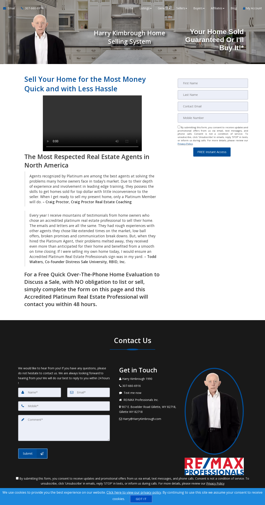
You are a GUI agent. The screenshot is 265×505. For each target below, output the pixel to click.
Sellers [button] (181, 8)
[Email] (213, 106)
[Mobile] (213, 118)
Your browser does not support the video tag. (92, 123)
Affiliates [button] (217, 8)
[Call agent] (30, 8)
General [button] (164, 8)
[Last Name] (213, 95)
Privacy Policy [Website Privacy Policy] (185, 143)
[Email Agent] (10, 8)
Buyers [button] (199, 8)
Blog (234, 8)
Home (129, 8)
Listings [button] (146, 8)
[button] (212, 151)
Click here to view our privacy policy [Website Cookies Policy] (134, 492)
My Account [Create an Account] (252, 8)
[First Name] (213, 83)
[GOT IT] (141, 499)
